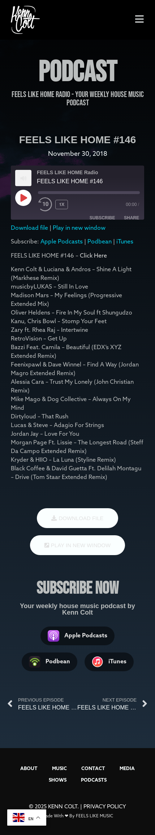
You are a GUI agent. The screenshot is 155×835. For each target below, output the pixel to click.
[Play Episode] (23, 198)
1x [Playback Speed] (61, 204)
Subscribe (102, 217)
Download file (29, 227)
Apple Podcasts (61, 241)
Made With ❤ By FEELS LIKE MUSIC (77, 815)
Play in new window (79, 227)
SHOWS (57, 780)
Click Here (93, 255)
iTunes (124, 241)
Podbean (99, 241)
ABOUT (29, 768)
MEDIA (127, 768)
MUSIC (59, 768)
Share (131, 217)
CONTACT (93, 768)
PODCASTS (94, 780)
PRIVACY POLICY (104, 806)
